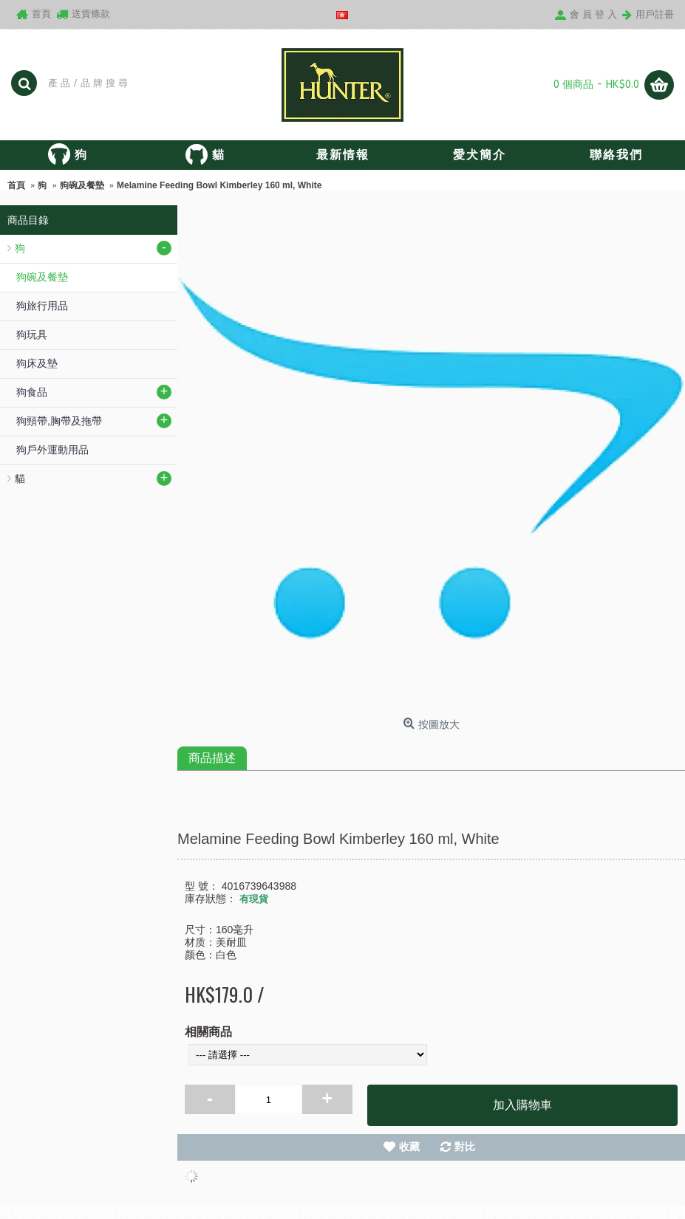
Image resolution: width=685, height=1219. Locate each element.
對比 (464, 1147)
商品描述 (212, 758)
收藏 (409, 1147)
